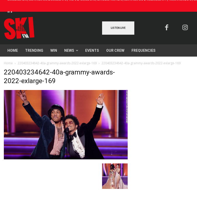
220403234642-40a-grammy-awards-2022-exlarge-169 (57, 63)
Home (8, 63)
